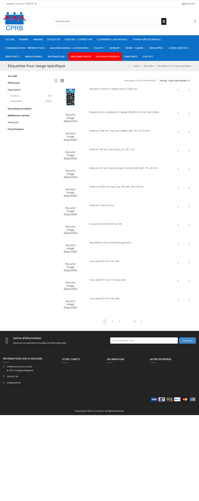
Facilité (11, 108)
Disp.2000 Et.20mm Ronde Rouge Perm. (110, 242)
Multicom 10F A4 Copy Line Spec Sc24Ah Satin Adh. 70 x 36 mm (123, 168)
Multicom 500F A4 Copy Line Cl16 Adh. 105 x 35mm (116, 186)
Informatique (14, 145)
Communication (16, 103)
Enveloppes (14, 124)
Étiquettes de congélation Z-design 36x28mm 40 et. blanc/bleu (124, 112)
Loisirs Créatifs (15, 129)
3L (9, 407)
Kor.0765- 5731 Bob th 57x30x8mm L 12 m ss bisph (36, 343)
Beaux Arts (13, 134)
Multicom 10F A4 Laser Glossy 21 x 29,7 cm (111, 149)
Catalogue (13, 208)
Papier (11, 119)
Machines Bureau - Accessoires (24, 97)
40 (9, 198)
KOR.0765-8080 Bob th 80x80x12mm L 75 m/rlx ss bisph (37, 365)
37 (135, 321)
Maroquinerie (14, 140)
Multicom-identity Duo (101, 205)
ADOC (11, 422)
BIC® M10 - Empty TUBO (37, 271)
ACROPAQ (13, 418)
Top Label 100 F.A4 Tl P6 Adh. (104, 298)
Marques (13, 402)
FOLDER (11, 214)
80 (9, 150)
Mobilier (12, 113)
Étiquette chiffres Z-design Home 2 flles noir (113, 88)
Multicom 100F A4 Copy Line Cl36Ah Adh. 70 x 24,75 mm (119, 130)
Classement (14, 87)
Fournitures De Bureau (19, 92)
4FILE (10, 414)
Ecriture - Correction (18, 82)
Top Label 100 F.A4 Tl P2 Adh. (104, 261)
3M (9, 411)
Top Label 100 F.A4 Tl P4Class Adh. (107, 279)
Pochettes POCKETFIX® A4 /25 (105, 224)
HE (9, 156)
